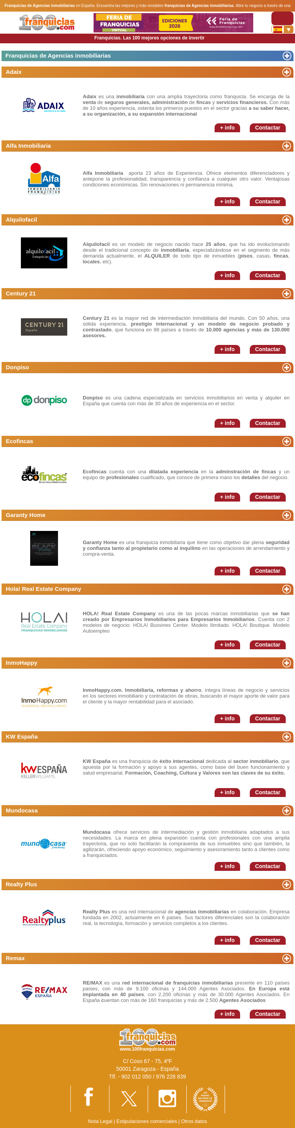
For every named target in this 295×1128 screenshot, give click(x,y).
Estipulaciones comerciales (147, 1121)
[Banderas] (282, 29)
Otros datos (194, 1121)
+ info (227, 128)
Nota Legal (100, 1121)
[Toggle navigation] (282, 18)
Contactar (267, 128)
